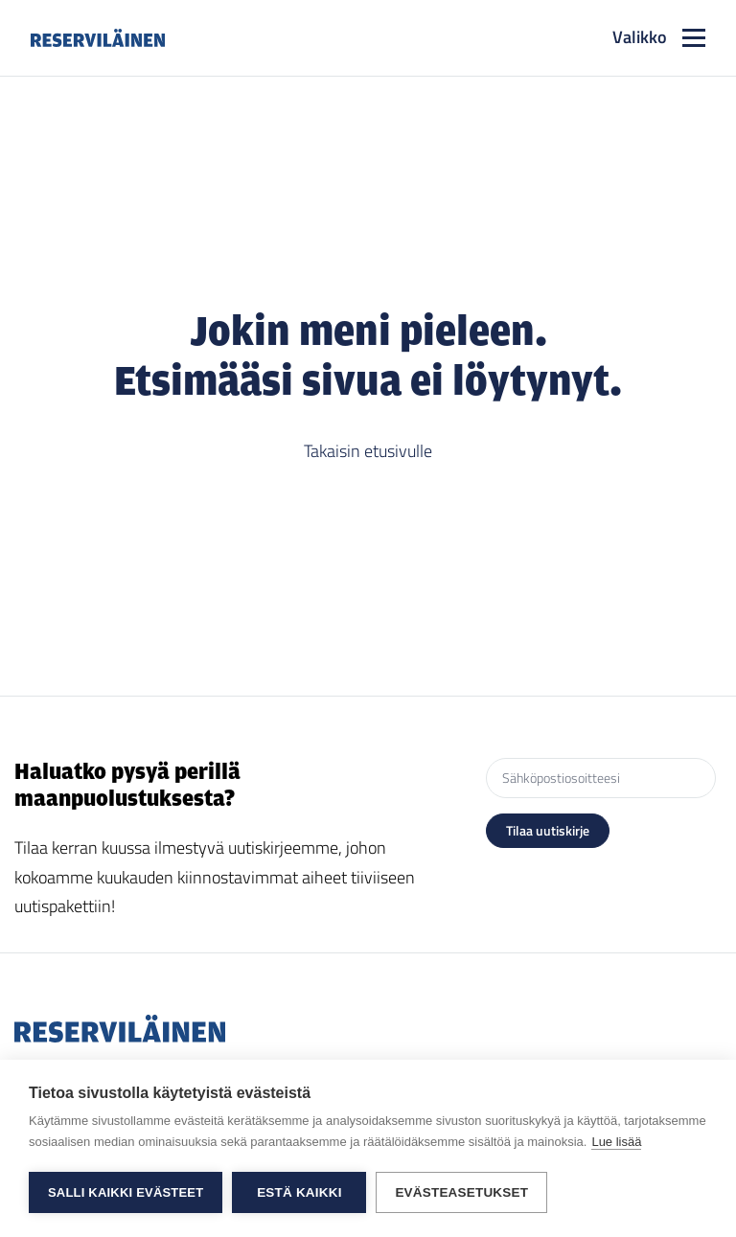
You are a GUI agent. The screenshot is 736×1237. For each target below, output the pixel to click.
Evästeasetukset (461, 1192)
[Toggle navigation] (658, 38)
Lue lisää (616, 1141)
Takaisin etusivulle (368, 451)
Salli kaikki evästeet (125, 1192)
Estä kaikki (299, 1192)
